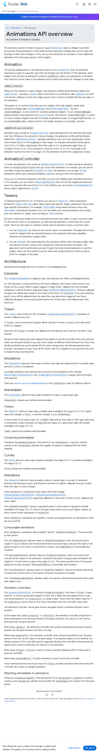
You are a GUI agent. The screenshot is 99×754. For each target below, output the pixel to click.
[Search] (77, 4)
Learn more (74, 748)
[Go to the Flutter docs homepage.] (15, 4)
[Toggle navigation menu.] (95, 4)
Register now (71, 17)
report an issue (9, 701)
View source (88, 699)
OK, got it (90, 748)
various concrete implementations (30, 383)
